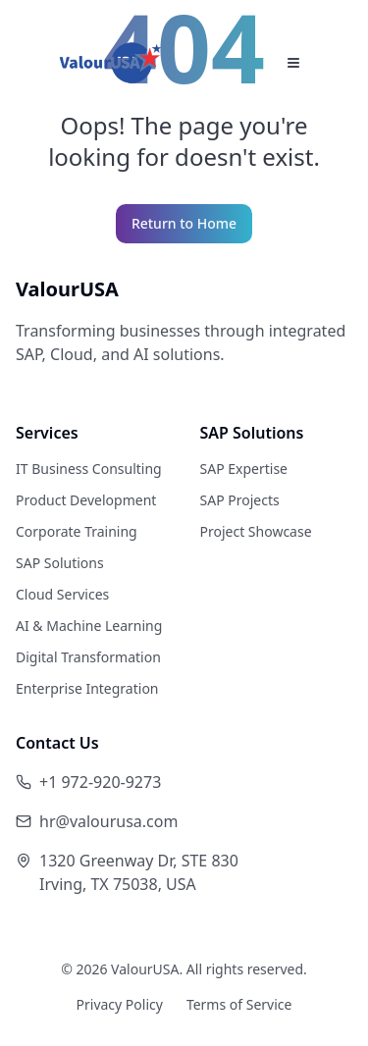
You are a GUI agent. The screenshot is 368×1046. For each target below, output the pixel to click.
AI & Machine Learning (89, 625)
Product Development (86, 500)
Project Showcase (256, 531)
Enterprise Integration (87, 688)
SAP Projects (240, 500)
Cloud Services (62, 594)
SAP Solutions (60, 562)
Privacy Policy (120, 1004)
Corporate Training (76, 531)
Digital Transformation (88, 657)
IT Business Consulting (89, 468)
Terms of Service (239, 1004)
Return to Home (184, 223)
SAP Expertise (244, 468)
